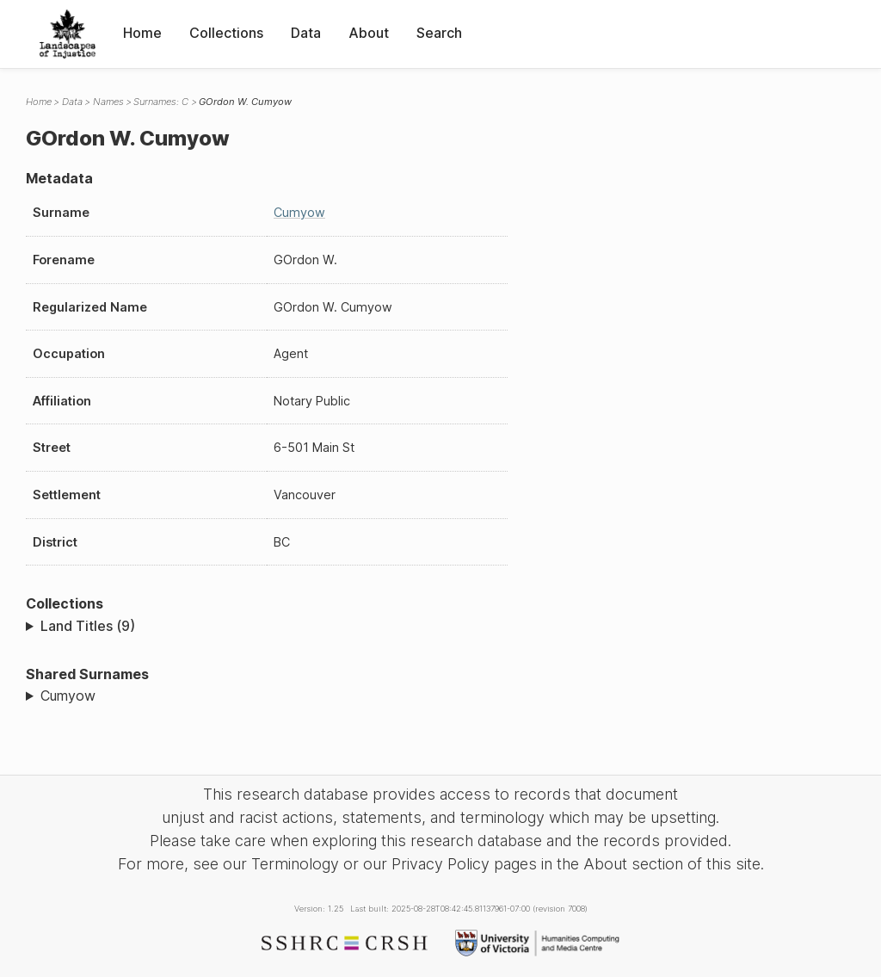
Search (439, 32)
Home (142, 32)
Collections (226, 32)
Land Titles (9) (87, 625)
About (368, 32)
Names (108, 102)
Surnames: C (160, 102)
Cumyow (299, 212)
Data (306, 32)
